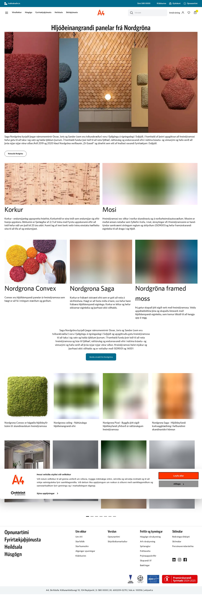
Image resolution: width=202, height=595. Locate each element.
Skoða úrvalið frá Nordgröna (101, 358)
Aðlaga (179, 580)
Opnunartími (16, 533)
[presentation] (20, 13)
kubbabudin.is (12, 3)
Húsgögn (31, 13)
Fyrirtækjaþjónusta (47, 13)
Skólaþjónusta (75, 13)
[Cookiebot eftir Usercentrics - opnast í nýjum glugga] (18, 589)
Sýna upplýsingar (46, 589)
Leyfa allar (178, 572)
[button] (7, 13)
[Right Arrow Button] (195, 480)
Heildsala (62, 13)
